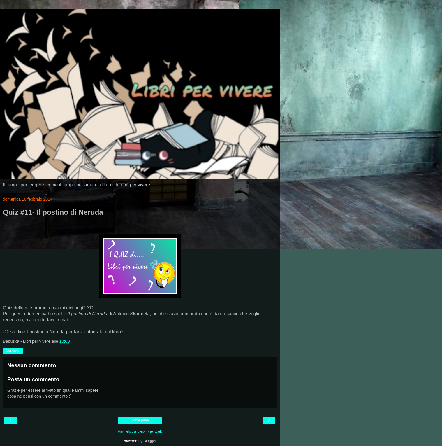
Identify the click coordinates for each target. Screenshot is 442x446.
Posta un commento (33, 379)
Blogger (149, 441)
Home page (140, 420)
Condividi (13, 351)
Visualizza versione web (139, 431)
